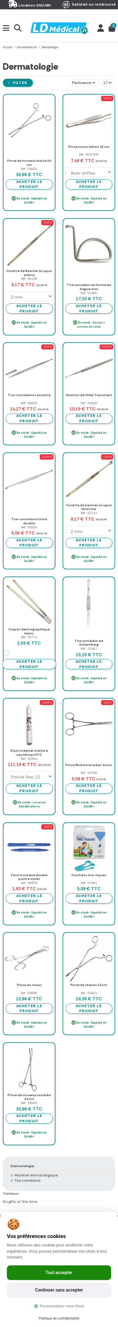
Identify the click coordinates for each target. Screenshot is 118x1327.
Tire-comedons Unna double (29, 521)
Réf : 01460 (89, 293)
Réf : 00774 (29, 637)
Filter (17, 82)
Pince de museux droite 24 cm (29, 163)
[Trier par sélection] (84, 83)
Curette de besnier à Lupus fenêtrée (89, 507)
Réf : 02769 (89, 773)
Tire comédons (27, 1180)
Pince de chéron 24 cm (88, 985)
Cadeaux (11, 1193)
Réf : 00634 (29, 527)
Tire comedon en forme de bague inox (89, 287)
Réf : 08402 (29, 1103)
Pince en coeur (29, 985)
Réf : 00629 (89, 403)
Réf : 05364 (29, 759)
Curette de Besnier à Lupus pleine (29, 273)
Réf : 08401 (89, 993)
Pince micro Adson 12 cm (89, 147)
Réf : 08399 (29, 993)
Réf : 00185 (29, 279)
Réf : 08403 (29, 169)
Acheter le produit (29, 184)
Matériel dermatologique (36, 1175)
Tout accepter (58, 1272)
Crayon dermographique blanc (29, 631)
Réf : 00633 (29, 403)
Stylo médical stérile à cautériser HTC (29, 753)
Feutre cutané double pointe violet (29, 877)
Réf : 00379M (88, 154)
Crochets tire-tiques (88, 875)
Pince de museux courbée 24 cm (29, 1097)
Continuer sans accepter (59, 1289)
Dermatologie (22, 1166)
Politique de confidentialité (59, 1318)
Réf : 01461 (89, 649)
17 (107, 82)
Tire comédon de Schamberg (88, 643)
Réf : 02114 (89, 513)
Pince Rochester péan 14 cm (88, 765)
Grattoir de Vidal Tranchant (89, 395)
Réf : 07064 (89, 883)
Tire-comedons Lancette (29, 395)
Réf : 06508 (29, 883)
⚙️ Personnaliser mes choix (58, 1306)
